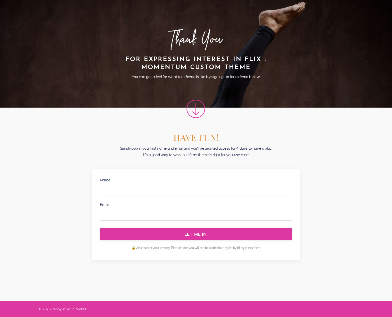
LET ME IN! (196, 234)
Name (105, 179)
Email (104, 204)
